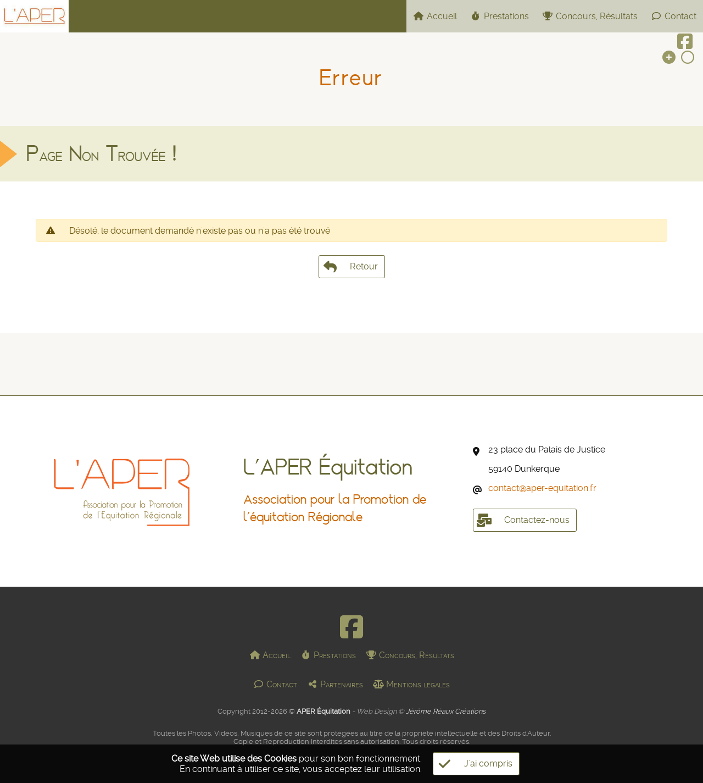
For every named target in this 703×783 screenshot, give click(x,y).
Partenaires (335, 684)
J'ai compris (472, 763)
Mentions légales (411, 684)
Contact (673, 16)
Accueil (435, 16)
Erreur (351, 77)
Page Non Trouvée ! (101, 160)
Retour (352, 273)
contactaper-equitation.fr (542, 488)
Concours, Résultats (590, 16)
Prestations (499, 16)
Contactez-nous (521, 520)
